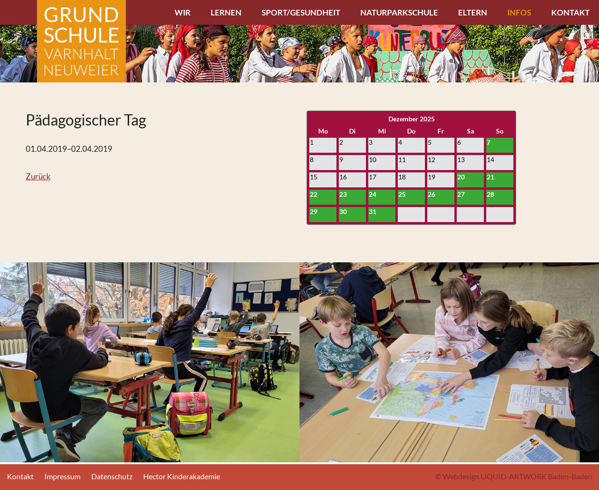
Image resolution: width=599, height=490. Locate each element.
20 (461, 177)
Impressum (62, 476)
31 (372, 211)
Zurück (38, 176)
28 (490, 194)
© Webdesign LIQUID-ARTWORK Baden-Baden (513, 476)
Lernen (226, 12)
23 (343, 194)
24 (372, 194)
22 (313, 194)
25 (402, 194)
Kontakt (570, 12)
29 (313, 211)
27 (461, 194)
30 (343, 211)
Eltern (472, 12)
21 (490, 177)
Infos (519, 12)
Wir (182, 12)
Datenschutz (111, 476)
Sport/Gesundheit (301, 12)
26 (431, 194)
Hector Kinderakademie (181, 476)
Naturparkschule (399, 12)
